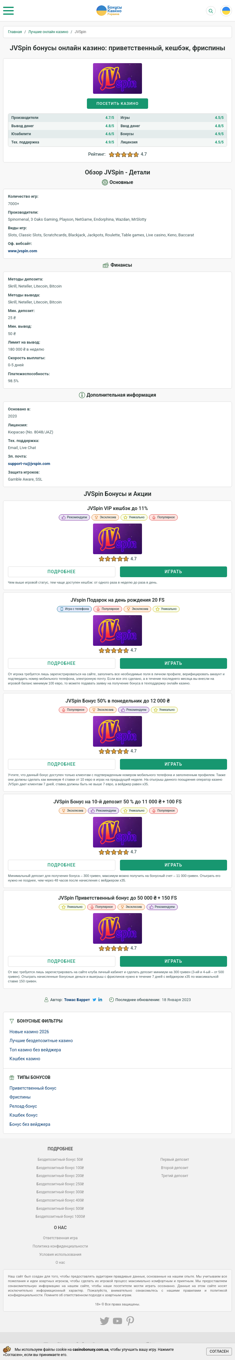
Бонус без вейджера (29, 1124)
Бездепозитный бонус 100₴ (60, 1168)
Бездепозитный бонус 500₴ (60, 1208)
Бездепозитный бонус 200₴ (60, 1176)
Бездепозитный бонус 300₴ (60, 1192)
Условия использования (60, 1254)
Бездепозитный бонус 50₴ (60, 1159)
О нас (60, 1262)
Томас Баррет (77, 999)
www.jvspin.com (22, 251)
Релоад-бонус (23, 1106)
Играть (173, 571)
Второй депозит (174, 1168)
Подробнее (61, 571)
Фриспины (20, 1097)
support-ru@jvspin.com (29, 463)
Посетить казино (117, 103)
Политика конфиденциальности (60, 1246)
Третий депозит (174, 1176)
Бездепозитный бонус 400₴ (60, 1200)
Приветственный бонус (32, 1088)
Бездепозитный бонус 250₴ (60, 1184)
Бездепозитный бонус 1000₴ (60, 1216)
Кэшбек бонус (23, 1115)
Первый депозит (174, 1159)
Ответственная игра (60, 1238)
